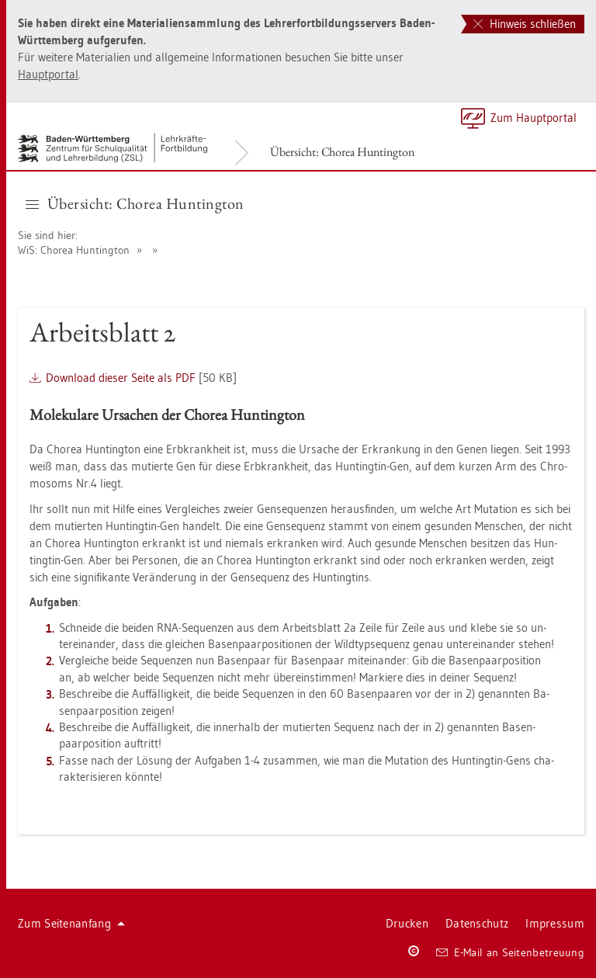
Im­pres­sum (554, 923)
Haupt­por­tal (48, 74)
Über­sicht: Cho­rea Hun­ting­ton (342, 151)
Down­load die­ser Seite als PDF (121, 377)
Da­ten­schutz (476, 923)
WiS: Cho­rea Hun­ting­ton (74, 250)
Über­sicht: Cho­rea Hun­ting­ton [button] (135, 203)
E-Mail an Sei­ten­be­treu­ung (510, 952)
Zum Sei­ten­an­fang (71, 923)
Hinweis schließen (524, 23)
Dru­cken (407, 923)
